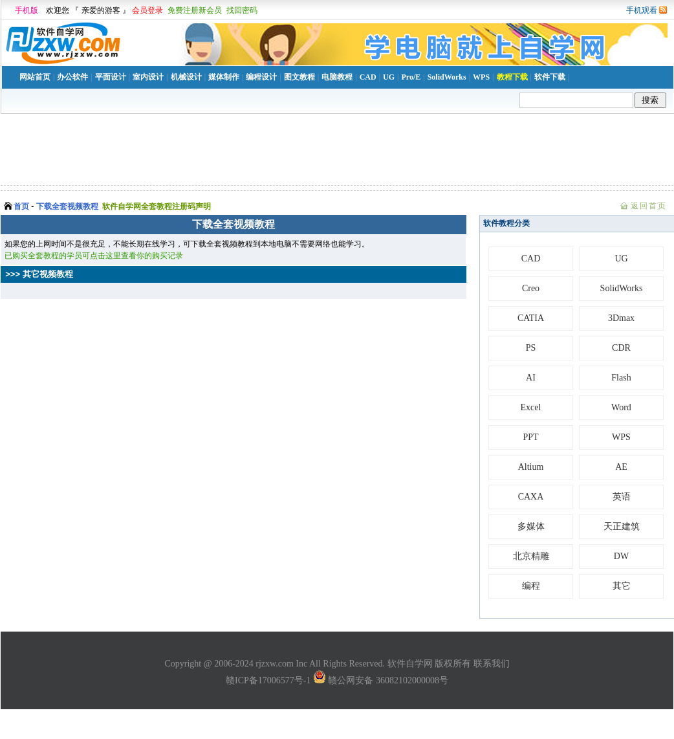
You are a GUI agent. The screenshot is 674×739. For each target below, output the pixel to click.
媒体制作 (223, 77)
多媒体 (531, 526)
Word (621, 407)
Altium (531, 467)
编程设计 (261, 77)
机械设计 (186, 77)
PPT (530, 437)
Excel (531, 407)
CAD (368, 77)
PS (531, 348)
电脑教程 (337, 77)
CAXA (531, 497)
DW (621, 556)
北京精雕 (531, 556)
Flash (621, 377)
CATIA (530, 318)
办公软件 (72, 77)
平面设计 (110, 77)
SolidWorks (447, 77)
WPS (481, 77)
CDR (621, 348)
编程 (531, 586)
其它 (622, 586)
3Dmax (621, 318)
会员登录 (147, 10)
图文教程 (299, 77)
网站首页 (34, 77)
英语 (622, 497)
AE (621, 467)
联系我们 (491, 663)
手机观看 (641, 10)
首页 (21, 206)
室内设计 (148, 77)
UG (389, 77)
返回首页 (649, 205)
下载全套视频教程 (67, 206)
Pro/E (410, 77)
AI (531, 377)
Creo (530, 288)
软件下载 (549, 77)
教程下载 (512, 77)
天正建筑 (621, 526)
